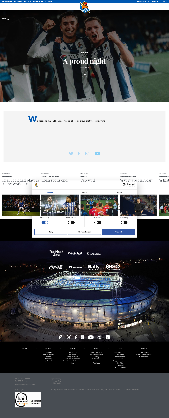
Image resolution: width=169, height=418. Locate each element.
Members (120, 354)
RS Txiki (120, 363)
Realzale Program (120, 352)
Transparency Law (96, 354)
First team (48, 352)
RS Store (18, 1)
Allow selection (84, 232)
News (24, 348)
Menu (5, 19)
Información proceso (144, 354)
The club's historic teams (72, 361)
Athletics (72, 354)
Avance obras (144, 357)
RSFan (120, 359)
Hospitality (38, 1)
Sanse (48, 357)
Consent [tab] (49, 193)
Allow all (118, 232)
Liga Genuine (49, 361)
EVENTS (48, 1)
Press (96, 361)
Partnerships (96, 359)
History (72, 363)
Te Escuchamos (120, 367)
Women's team (48, 354)
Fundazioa (7, 1)
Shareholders (120, 357)
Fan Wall (120, 365)
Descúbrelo (144, 352)
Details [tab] (84, 193)
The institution (96, 352)
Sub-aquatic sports (72, 359)
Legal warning (55, 379)
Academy (48, 359)
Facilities (96, 363)
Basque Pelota (72, 357)
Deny (51, 232)
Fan (120, 348)
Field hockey (72, 352)
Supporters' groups (120, 361)
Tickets (27, 1)
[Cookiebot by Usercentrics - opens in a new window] (124, 185)
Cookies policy (55, 383)
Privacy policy (55, 381)
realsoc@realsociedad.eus (25, 384)
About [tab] (119, 193)
